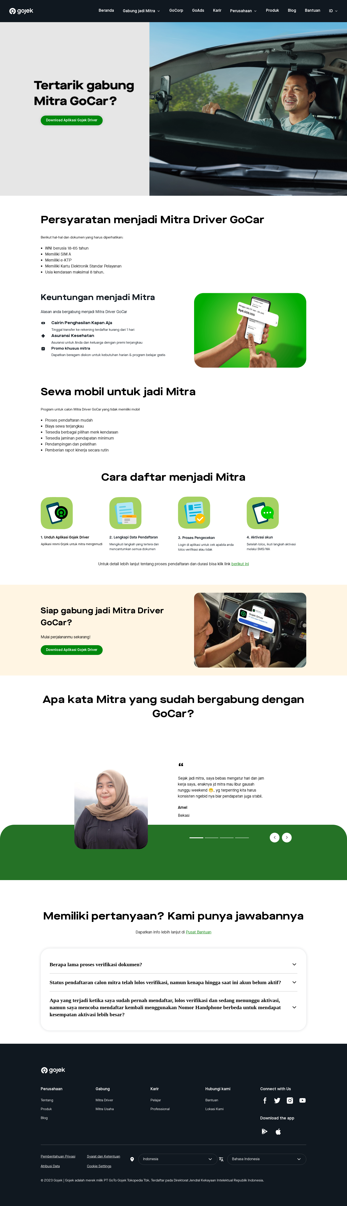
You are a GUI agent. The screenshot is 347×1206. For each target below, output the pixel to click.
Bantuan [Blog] (211, 1100)
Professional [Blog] (160, 1109)
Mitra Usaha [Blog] (105, 1109)
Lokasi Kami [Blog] (214, 1109)
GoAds (198, 11)
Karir (217, 11)
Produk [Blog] (46, 1109)
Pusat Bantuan (198, 932)
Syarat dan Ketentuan (103, 1156)
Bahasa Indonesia (267, 1159)
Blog (292, 11)
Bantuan (312, 11)
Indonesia (178, 1159)
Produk (272, 11)
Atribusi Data (50, 1166)
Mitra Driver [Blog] (104, 1100)
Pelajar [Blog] (155, 1100)
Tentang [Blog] (47, 1100)
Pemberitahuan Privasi (58, 1156)
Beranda (106, 11)
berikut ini (240, 564)
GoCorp (176, 11)
